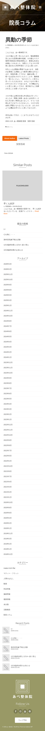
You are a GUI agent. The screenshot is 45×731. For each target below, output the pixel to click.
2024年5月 (8, 336)
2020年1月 (8, 528)
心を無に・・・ (9, 234)
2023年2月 (8, 414)
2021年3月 (8, 487)
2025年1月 (8, 305)
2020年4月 (8, 518)
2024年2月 (8, 352)
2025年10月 (8, 279)
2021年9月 (8, 471)
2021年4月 (8, 482)
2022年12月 (8, 425)
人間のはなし (9, 578)
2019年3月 (8, 539)
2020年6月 (8, 513)
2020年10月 (8, 502)
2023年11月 (8, 368)
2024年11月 (8, 311)
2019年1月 (8, 549)
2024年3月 (8, 347)
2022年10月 (8, 435)
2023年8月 (8, 383)
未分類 (6, 604)
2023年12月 (8, 362)
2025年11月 (8, 274)
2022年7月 (8, 450)
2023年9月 (8, 378)
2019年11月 (8, 533)
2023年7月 (8, 388)
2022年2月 (8, 461)
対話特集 (7, 589)
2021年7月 (8, 476)
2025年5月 (8, 295)
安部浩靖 (9, 45)
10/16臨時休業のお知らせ (13, 250)
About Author (9, 138)
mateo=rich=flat (9, 568)
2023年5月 (8, 399)
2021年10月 (8, 466)
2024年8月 (8, 321)
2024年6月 (8, 331)
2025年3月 (8, 300)
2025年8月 (8, 290)
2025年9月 (8, 285)
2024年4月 (8, 342)
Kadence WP (29, 727)
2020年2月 (8, 523)
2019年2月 (8, 544)
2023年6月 (8, 393)
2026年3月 (8, 264)
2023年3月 (8, 409)
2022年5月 (8, 456)
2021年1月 (8, 497)
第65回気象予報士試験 (12, 240)
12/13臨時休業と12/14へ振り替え (16, 245)
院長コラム (10, 127)
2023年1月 (8, 419)
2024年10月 (8, 316)
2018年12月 (8, 554)
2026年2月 (8, 269)
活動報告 (7, 610)
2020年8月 (8, 508)
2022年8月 (8, 445)
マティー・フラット (11, 573)
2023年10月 (8, 373)
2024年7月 (8, 326)
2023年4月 (8, 404)
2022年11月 (8, 430)
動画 (5, 584)
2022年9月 (8, 440)
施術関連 (7, 594)
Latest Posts (24, 138)
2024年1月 (8, 357)
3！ (5, 229)
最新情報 (7, 599)
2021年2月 (8, 492)
